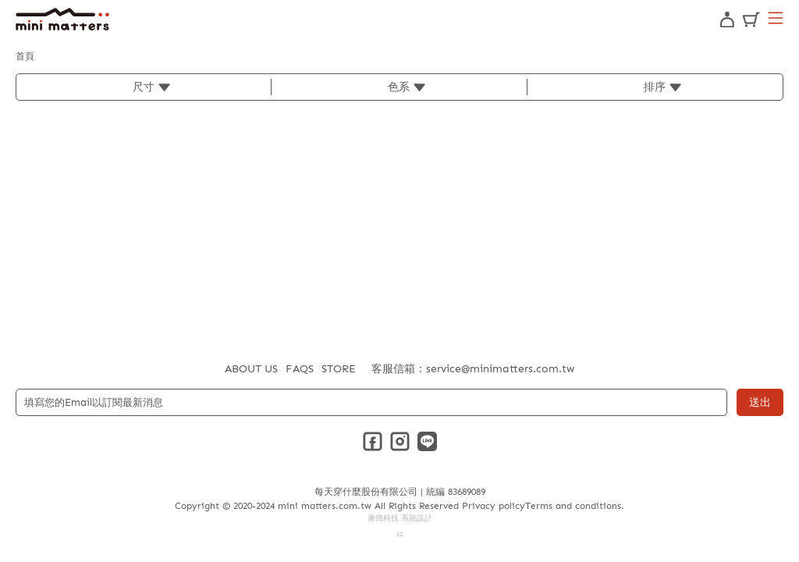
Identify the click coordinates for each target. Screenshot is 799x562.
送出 (760, 402)
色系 (399, 87)
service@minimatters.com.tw (500, 368)
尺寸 (143, 87)
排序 (655, 87)
